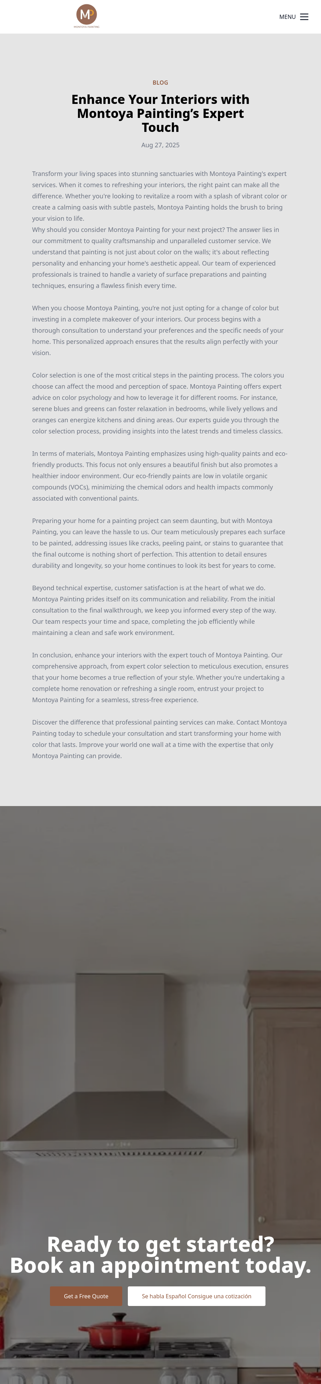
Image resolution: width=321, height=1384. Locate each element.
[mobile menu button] (304, 16)
